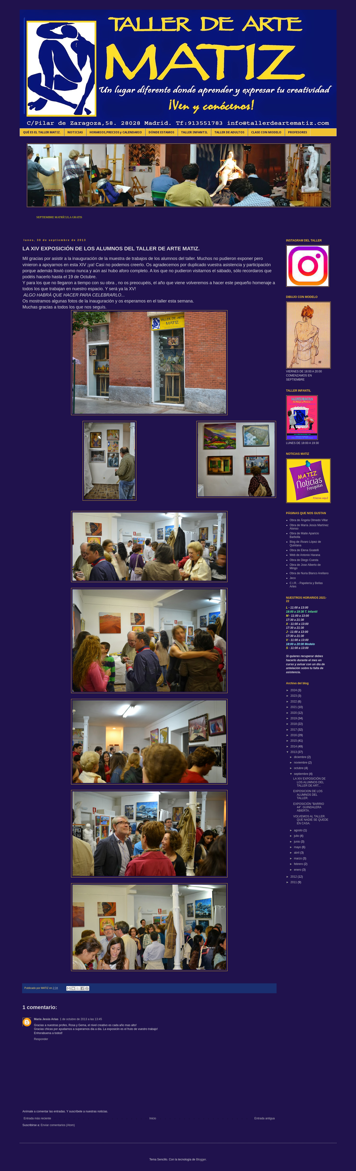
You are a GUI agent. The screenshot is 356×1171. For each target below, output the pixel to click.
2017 (294, 729)
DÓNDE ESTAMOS (161, 132)
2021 (294, 707)
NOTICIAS (75, 132)
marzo (298, 858)
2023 (294, 695)
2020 (294, 713)
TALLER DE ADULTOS (229, 132)
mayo (298, 847)
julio (297, 836)
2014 (294, 746)
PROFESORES (297, 132)
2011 (294, 882)
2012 (294, 876)
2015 (294, 740)
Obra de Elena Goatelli (304, 550)
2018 (294, 724)
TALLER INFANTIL (194, 132)
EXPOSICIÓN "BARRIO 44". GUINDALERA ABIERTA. (308, 807)
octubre (299, 768)
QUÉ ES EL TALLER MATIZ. (42, 132)
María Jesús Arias (46, 1019)
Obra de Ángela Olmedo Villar (309, 520)
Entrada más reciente (37, 1118)
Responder (41, 1039)
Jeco (293, 578)
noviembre (301, 762)
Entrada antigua (264, 1118)
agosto (298, 830)
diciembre (300, 757)
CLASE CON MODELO (266, 132)
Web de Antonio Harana (305, 555)
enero (298, 869)
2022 (294, 701)
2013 (294, 752)
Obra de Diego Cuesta (304, 560)
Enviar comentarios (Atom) (58, 1125)
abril (297, 852)
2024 (294, 690)
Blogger (201, 1159)
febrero (299, 864)
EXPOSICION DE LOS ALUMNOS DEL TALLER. (307, 794)
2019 (294, 718)
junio (297, 841)
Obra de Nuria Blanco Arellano (309, 573)
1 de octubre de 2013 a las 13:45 (81, 1019)
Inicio (152, 1118)
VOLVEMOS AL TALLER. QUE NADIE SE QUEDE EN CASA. (310, 820)
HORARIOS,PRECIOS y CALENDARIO (116, 132)
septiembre (301, 774)
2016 (294, 735)
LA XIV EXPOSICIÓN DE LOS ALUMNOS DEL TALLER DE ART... (309, 782)
